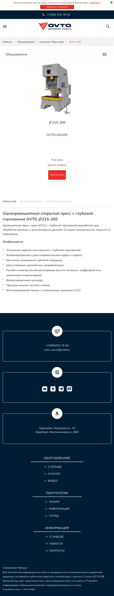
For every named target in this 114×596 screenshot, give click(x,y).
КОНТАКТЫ (56, 550)
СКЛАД (54, 515)
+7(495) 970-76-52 (58, 14)
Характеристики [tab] (31, 201)
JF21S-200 (57, 122)
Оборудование (25, 41)
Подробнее (95, 2)
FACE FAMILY (29, 589)
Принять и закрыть (57, 7)
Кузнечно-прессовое (52, 41)
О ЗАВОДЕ (56, 536)
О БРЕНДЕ (55, 466)
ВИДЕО (53, 480)
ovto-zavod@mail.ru (57, 349)
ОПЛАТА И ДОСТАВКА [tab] (59, 201)
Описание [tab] (9, 201)
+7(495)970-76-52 (57, 345)
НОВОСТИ (56, 543)
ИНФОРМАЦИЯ (59, 508)
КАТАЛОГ (54, 473)
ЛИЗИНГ (54, 501)
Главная (7, 41)
